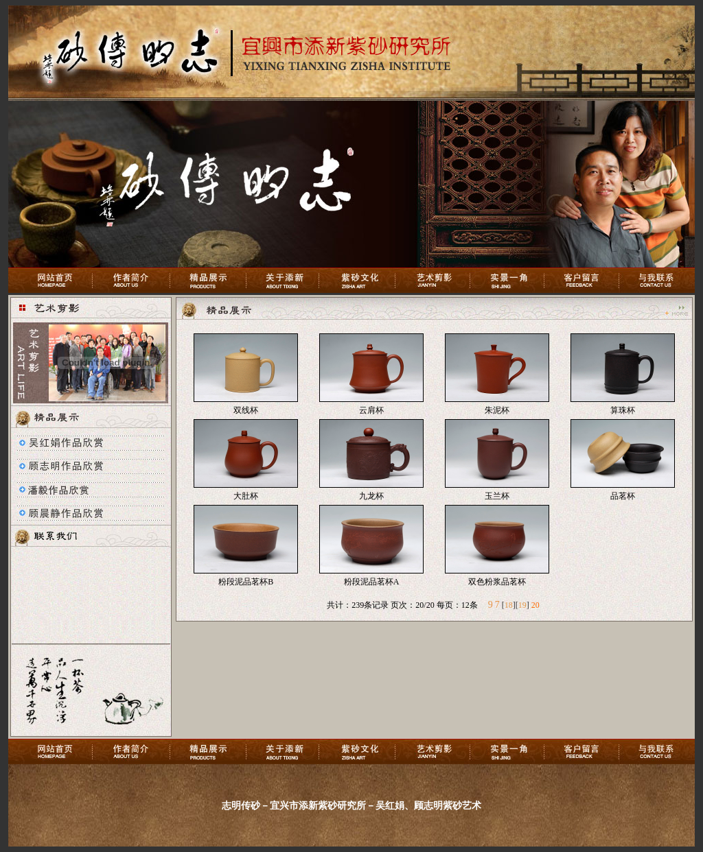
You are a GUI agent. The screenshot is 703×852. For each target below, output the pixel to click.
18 (509, 605)
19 (522, 605)
